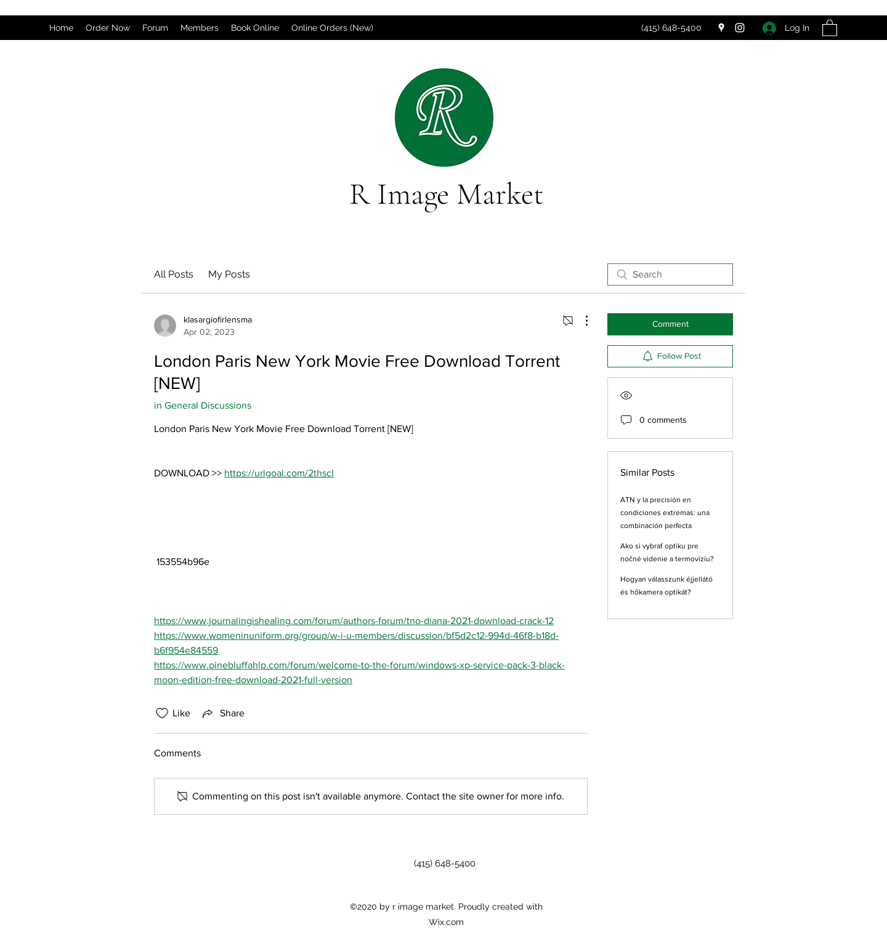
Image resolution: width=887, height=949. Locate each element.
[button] (829, 27)
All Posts (173, 274)
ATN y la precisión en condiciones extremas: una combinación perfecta (665, 512)
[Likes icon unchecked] (162, 713)
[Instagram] (740, 28)
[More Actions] (580, 320)
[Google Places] (721, 28)
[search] (670, 274)
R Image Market (446, 193)
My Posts (229, 274)
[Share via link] (222, 713)
